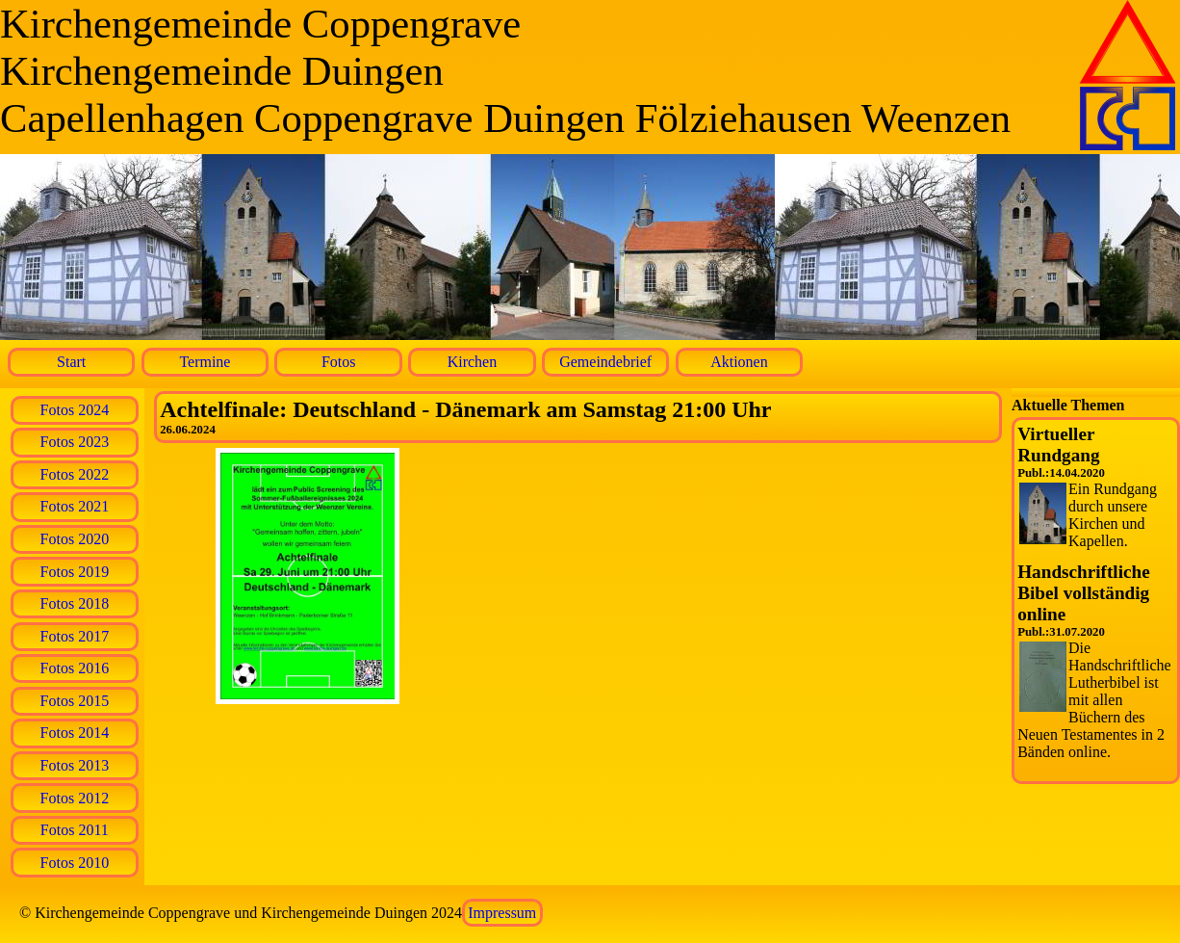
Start (71, 362)
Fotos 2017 (75, 636)
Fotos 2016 (75, 668)
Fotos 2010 (75, 862)
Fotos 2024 (75, 410)
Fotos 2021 (75, 506)
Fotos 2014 (75, 732)
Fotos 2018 (75, 603)
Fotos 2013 (75, 765)
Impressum (502, 912)
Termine (204, 362)
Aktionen (739, 362)
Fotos (338, 362)
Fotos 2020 (75, 539)
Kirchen (473, 362)
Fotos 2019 (75, 571)
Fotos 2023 (75, 441)
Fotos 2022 (75, 474)
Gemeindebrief (605, 362)
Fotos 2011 (74, 830)
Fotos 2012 (75, 798)
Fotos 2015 (75, 701)
